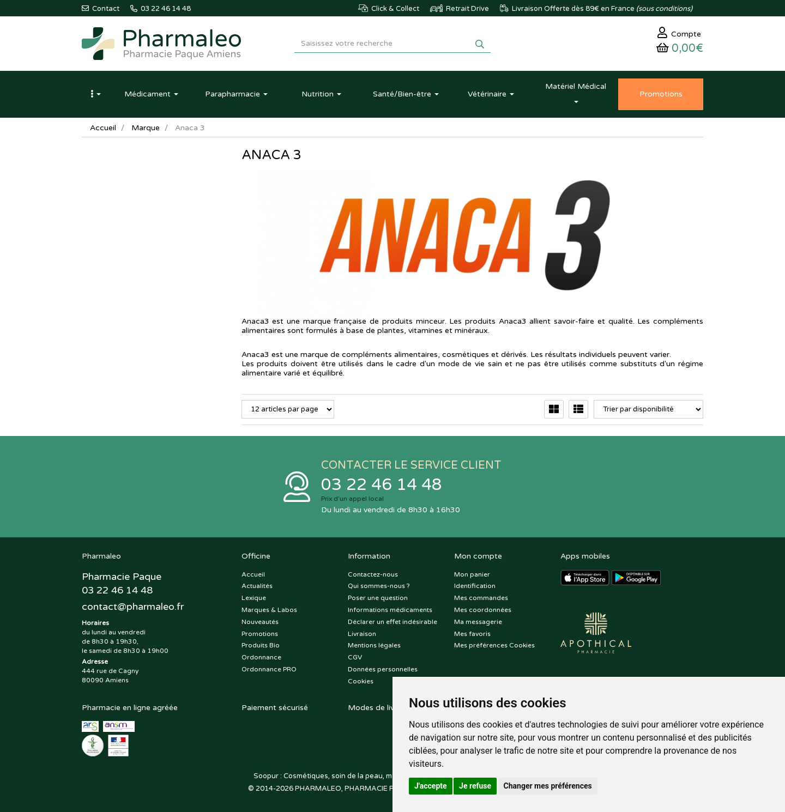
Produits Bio (260, 645)
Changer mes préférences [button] (548, 785)
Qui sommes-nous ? (379, 586)
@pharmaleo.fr (133, 607)
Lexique (253, 598)
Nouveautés (260, 622)
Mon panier (472, 574)
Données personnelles (383, 669)
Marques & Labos (269, 610)
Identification (475, 586)
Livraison (362, 634)
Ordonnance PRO (269, 669)
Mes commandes (481, 598)
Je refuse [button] (475, 785)
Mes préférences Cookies (494, 645)
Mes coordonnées (482, 610)
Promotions (259, 634)
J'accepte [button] (430, 785)
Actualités (257, 586)
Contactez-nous (373, 574)
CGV (355, 657)
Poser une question (378, 598)
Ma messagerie (478, 622)
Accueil (103, 127)
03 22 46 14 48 (381, 485)
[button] (95, 94)
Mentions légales (374, 645)
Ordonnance (261, 657)
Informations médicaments (390, 610)
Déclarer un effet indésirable (392, 622)
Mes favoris (472, 634)
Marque (145, 127)
